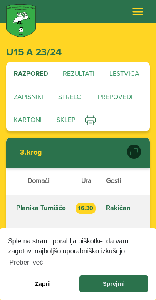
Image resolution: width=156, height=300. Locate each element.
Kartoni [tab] (28, 120)
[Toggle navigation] (137, 11)
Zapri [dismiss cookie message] (42, 283)
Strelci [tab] (70, 97)
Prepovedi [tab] (115, 97)
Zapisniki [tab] (28, 97)
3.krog (31, 152)
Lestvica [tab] (124, 73)
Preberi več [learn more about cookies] (26, 262)
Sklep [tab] (66, 120)
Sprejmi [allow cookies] (114, 283)
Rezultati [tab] (78, 73)
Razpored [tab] (31, 73)
